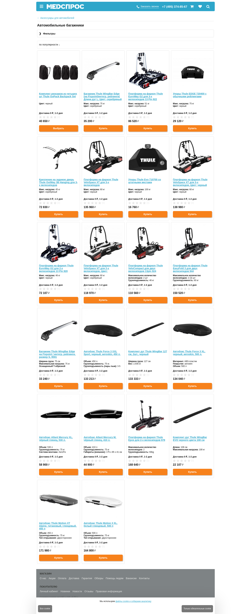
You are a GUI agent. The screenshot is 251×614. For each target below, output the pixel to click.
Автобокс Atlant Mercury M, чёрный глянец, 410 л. (100, 438)
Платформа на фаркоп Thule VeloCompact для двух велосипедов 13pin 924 (145, 268)
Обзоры (98, 578)
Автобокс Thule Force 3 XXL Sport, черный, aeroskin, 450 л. (102, 353)
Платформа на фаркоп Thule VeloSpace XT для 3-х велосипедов (101, 182)
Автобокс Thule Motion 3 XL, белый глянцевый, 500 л (100, 524)
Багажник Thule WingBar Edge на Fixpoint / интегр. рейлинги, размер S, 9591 (57, 354)
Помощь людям (114, 578)
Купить (103, 128)
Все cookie (45, 608)
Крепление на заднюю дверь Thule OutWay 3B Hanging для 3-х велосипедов (58, 182)
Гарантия (87, 578)
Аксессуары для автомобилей (55, 18)
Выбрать (58, 128)
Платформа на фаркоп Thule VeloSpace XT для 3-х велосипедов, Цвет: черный (190, 182)
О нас (43, 578)
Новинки (65, 591)
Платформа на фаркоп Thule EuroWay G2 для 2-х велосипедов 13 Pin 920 (56, 268)
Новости (77, 591)
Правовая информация (109, 591)
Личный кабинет (49, 591)
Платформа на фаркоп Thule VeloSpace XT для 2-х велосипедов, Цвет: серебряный (101, 268)
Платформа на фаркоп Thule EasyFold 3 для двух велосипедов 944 (190, 268)
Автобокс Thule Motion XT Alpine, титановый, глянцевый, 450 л (58, 526)
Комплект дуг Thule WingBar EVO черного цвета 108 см (190, 438)
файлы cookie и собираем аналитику (133, 601)
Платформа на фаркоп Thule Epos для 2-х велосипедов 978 (146, 438)
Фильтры (47, 34)
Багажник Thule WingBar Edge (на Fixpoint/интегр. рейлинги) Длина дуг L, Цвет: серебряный (103, 96)
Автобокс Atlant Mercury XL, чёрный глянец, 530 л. (56, 438)
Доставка (74, 578)
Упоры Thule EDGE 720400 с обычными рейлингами (190, 95)
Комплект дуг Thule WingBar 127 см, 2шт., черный (147, 353)
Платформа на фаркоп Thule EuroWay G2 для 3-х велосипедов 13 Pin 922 (145, 96)
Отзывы (88, 591)
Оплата (62, 578)
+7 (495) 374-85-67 (174, 6)
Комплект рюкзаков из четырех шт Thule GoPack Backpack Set (58, 95)
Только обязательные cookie (197, 608)
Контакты (144, 578)
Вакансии (131, 578)
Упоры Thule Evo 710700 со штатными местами (144, 181)
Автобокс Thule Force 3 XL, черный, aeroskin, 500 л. (189, 353)
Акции (52, 578)
